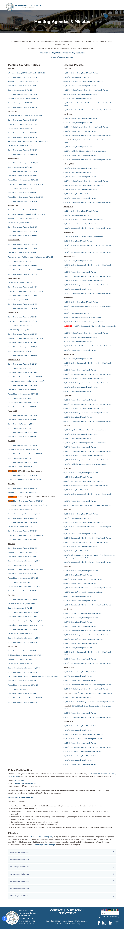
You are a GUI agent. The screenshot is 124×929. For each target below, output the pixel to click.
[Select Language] (110, 913)
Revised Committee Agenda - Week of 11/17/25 (25, 291)
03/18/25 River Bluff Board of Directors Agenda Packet (83, 639)
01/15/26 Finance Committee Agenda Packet (79, 224)
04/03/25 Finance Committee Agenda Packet (79, 600)
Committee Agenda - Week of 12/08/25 (22, 265)
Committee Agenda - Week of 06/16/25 (22, 522)
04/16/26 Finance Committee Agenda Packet (79, 86)
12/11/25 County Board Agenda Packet (77, 241)
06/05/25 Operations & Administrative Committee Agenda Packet (87, 505)
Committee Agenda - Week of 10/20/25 (22, 334)
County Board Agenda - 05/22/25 (20, 565)
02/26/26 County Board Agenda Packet (77, 172)
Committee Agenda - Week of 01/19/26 (22, 227)
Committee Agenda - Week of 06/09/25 (22, 531)
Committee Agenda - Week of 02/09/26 (22, 193)
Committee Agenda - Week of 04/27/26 (22, 77)
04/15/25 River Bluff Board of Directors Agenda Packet (83, 592)
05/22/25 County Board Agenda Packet (77, 518)
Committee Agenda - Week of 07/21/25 (22, 462)
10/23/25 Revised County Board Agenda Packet (80, 302)
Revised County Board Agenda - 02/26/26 (23, 163)
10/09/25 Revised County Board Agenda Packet (80, 337)
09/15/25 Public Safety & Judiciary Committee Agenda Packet (85, 383)
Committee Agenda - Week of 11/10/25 (22, 304)
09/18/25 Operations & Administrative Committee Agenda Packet (87, 374)
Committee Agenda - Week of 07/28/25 (22, 445)
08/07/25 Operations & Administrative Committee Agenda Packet (87, 421)
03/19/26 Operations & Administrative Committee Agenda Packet (87, 135)
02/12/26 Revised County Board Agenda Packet (80, 189)
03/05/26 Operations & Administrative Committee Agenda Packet (87, 159)
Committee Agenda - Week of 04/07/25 (22, 642)
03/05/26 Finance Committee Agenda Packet (79, 155)
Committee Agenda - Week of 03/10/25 (22, 693)
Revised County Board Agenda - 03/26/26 (23, 124)
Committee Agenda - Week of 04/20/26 (22, 86)
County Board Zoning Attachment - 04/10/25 (24, 638)
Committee (12, 274)
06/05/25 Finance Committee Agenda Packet (79, 501)
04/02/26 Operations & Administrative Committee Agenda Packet (87, 110)
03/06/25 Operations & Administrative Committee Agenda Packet (87, 663)
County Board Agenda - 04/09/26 (20, 103)
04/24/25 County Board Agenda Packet (77, 575)
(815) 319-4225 (19, 781)
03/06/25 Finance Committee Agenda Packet (79, 659)
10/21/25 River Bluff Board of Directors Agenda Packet (83, 322)
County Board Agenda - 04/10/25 (20, 634)
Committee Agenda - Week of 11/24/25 (22, 287)
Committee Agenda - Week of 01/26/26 (22, 210)
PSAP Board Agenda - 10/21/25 (19, 330)
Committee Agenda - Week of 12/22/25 (22, 248)
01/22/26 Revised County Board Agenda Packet (80, 211)
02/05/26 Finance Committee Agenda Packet (79, 198)
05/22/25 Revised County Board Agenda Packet (80, 514)
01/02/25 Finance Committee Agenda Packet (79, 764)
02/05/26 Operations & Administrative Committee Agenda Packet (87, 202)
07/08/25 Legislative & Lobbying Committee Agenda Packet (84, 464)
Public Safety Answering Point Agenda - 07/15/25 (25, 479)
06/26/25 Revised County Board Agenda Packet (80, 473)
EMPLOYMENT (67, 913)
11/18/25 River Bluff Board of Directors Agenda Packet (83, 280)
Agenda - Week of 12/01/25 (26, 274)
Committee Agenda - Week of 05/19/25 (22, 556)
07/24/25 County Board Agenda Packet (77, 438)
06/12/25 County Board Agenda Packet (77, 490)
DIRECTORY (74, 910)
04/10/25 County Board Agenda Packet (77, 596)
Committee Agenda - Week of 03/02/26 (22, 154)
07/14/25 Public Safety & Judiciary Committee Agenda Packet (85, 460)
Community (64, 16)
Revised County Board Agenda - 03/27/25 (23, 659)
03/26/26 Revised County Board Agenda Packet (80, 118)
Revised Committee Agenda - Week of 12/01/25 (25, 270)
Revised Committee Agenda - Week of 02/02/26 (25, 197)
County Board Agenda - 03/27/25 (20, 664)
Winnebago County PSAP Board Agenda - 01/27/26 (26, 214)
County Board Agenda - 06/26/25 (20, 509)
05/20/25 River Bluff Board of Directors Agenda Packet (83, 522)
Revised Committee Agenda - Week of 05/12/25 (25, 569)
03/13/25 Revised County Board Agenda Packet (80, 643)
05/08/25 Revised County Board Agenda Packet (80, 546)
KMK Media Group (73, 924)
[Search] (106, 16)
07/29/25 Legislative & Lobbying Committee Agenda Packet (84, 430)
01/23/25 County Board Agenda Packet (77, 730)
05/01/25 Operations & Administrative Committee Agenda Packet (87, 562)
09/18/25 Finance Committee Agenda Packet (79, 370)
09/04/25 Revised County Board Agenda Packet (80, 387)
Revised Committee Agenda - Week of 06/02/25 (25, 535)
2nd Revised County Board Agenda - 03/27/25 (24, 655)
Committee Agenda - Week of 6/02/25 (22, 539)
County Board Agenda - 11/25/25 (20, 283)
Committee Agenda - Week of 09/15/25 (22, 385)
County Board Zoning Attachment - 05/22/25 (24, 561)
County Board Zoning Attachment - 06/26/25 (24, 514)
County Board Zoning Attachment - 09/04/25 (24, 402)
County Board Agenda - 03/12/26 (20, 146)
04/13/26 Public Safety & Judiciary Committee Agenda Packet (85, 90)
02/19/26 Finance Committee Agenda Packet (79, 177)
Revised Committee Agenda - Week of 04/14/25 (25, 625)
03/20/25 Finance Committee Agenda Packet (79, 626)
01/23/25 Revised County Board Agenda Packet (80, 726)
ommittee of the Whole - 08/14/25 (21, 424)
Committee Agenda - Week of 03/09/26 (22, 150)
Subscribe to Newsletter (109, 916)
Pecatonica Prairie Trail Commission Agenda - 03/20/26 (28, 141)
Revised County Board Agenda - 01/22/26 (23, 218)
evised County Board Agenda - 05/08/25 (23, 578)
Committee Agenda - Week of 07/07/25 (22, 475)
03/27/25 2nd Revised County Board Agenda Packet (82, 613)
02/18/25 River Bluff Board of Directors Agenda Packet (93, 693)
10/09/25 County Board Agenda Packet (77, 341)
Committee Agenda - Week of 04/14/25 (22, 629)
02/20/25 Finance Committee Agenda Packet (79, 680)
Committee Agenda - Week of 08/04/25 (22, 437)
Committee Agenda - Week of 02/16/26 (22, 176)
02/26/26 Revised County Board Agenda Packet (80, 168)
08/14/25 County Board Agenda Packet (77, 417)
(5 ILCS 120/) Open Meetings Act (40, 837)
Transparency (79, 16)
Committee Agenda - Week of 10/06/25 (22, 355)
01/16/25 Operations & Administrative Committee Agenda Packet (87, 747)
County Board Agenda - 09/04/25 (20, 398)
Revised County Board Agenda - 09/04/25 (23, 394)
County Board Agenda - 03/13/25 (20, 689)
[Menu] (117, 17)
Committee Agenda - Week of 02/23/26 (22, 171)
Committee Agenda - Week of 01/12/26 (22, 231)
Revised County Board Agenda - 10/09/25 (23, 347)
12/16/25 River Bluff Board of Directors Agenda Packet (83, 237)
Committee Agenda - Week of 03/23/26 (22, 133)
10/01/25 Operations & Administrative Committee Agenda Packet (87, 346)
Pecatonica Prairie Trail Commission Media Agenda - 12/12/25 (30, 257)
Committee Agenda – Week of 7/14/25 (22, 467)
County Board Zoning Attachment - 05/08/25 (24, 586)
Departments (41, 16)
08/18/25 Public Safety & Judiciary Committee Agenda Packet (85, 413)
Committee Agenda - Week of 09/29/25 (22, 364)
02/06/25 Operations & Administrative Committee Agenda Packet (87, 717)
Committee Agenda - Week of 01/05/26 (22, 235)
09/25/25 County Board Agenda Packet (77, 359)
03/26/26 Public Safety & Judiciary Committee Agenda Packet (85, 127)
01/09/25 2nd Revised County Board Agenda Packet (82, 751)
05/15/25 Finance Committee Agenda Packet (79, 534)
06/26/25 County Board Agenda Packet (77, 477)
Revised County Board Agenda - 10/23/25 (23, 321)
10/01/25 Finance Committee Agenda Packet (79, 350)
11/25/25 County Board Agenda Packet (77, 261)
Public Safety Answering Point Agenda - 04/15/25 (25, 621)
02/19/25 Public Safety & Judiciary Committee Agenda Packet (85, 689)
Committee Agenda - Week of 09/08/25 (22, 390)
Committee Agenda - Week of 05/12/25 (22, 574)
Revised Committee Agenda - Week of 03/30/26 (25, 116)
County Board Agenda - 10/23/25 (20, 325)
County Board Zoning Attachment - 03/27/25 (24, 668)
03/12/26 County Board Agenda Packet (77, 147)
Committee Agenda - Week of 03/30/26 (22, 120)
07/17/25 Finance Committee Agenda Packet (79, 447)
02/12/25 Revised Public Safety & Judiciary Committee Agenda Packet (88, 702)
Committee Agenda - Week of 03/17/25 (22, 681)
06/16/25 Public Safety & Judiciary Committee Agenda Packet (85, 485)
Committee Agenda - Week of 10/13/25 (22, 342)
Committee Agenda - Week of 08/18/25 (22, 420)
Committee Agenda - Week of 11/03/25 (22, 308)
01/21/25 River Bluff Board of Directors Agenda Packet (83, 734)
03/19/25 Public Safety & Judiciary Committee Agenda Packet (85, 635)
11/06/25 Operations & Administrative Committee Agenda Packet (87, 293)
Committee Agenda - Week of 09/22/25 (22, 372)
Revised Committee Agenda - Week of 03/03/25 (25, 698)
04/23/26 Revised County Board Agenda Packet (80, 73)
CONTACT (56, 910)
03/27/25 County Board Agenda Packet (77, 622)
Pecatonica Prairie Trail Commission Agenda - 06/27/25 (28, 505)
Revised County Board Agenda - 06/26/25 (23, 492)
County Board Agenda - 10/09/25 (20, 351)
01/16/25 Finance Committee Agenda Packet (79, 743)
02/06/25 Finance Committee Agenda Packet (79, 713)
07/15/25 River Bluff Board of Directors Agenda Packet (83, 455)
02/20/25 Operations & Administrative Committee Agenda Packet (87, 685)
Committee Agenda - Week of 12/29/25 (22, 244)
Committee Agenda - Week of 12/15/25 (22, 253)
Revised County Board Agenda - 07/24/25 (23, 449)
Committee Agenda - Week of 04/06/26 (22, 107)
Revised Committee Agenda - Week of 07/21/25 (25, 454)
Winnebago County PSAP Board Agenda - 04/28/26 (26, 73)
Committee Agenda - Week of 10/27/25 (22, 317)
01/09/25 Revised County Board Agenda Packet (80, 756)
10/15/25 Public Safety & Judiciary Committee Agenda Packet (85, 333)
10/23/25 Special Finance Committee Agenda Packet (82, 317)
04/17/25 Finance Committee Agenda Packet (79, 583)
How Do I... (53, 16)
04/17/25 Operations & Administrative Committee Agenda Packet (87, 588)
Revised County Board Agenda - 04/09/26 (23, 98)
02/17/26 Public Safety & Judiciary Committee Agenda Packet (85, 181)
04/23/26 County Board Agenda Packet (77, 77)
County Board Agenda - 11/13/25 (20, 300)
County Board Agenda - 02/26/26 (20, 167)
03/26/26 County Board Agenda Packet (77, 123)
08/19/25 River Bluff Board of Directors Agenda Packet (83, 408)
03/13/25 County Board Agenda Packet (77, 648)
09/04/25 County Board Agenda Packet (77, 391)
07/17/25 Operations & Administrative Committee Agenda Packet (87, 451)
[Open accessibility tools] (4, 918)
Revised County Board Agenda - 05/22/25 (23, 552)
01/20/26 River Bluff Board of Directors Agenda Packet (83, 219)
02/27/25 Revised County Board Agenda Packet (80, 672)
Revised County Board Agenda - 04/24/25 (23, 604)
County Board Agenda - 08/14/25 (20, 428)
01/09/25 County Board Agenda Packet (77, 760)
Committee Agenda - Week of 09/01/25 (22, 407)
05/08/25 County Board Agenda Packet (77, 551)
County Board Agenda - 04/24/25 (20, 608)
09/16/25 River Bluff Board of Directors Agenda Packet (83, 378)
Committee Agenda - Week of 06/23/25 (25, 501)
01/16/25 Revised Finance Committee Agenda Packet (82, 739)
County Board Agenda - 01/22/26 (20, 223)
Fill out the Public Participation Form (21, 797)
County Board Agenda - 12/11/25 (20, 261)
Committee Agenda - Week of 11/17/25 (22, 295)
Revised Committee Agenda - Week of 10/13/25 (25, 338)
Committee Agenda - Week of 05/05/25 (22, 591)
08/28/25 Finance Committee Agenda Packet (79, 400)
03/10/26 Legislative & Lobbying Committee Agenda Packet (84, 151)
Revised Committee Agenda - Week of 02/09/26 (25, 184)
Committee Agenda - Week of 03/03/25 (22, 702)
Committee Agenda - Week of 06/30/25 (22, 488)
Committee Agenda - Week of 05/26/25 (22, 548)
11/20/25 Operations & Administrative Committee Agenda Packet (87, 276)
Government (28, 16)
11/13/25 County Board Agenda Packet (77, 289)
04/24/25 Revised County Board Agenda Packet (80, 571)
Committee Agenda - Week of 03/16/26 (22, 137)
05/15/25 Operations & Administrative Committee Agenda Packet (87, 538)
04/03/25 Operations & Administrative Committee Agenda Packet (87, 605)
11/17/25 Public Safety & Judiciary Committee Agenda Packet (85, 285)
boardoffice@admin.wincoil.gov (24, 783)
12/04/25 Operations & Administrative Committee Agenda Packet (87, 252)
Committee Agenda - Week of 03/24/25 (22, 672)
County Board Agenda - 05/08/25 (20, 582)
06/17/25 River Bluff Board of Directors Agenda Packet (83, 481)
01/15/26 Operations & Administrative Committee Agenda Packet (87, 228)
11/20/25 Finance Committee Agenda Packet (79, 272)
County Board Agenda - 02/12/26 (20, 188)
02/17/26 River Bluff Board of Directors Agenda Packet (83, 185)
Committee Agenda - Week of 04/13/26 (22, 94)
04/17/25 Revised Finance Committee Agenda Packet (82, 579)
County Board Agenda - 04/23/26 (20, 90)
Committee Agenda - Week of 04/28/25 (22, 599)
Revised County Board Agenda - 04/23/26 (23, 81)
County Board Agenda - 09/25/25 (20, 368)
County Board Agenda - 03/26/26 (20, 128)
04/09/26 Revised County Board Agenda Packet (80, 94)
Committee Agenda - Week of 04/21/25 (22, 616)
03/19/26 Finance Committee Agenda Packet (79, 131)
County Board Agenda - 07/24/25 (20, 458)
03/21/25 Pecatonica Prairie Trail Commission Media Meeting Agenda (33, 676)
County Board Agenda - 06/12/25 (20, 527)
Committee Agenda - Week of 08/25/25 (22, 415)
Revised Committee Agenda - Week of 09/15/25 (25, 377)
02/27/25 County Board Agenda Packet (77, 676)
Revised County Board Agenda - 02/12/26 (23, 180)
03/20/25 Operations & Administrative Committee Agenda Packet (87, 630)
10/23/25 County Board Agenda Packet (77, 313)
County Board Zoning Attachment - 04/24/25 (24, 612)
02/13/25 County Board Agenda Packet (77, 697)
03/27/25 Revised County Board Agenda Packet (80, 618)
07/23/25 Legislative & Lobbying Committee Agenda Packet (84, 443)
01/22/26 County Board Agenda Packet (77, 215)
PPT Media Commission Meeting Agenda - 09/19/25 (26, 381)
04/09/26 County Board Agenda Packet (77, 98)
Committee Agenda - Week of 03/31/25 (22, 651)
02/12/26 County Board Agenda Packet (77, 194)
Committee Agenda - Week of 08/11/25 (22, 432)
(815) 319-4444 (30, 921)
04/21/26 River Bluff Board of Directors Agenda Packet (83, 81)
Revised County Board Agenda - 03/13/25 (23, 685)
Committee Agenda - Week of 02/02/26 (22, 201)
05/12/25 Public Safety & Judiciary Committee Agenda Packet (85, 542)
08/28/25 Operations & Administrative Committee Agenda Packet (87, 404)
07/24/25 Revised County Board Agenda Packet (80, 434)
